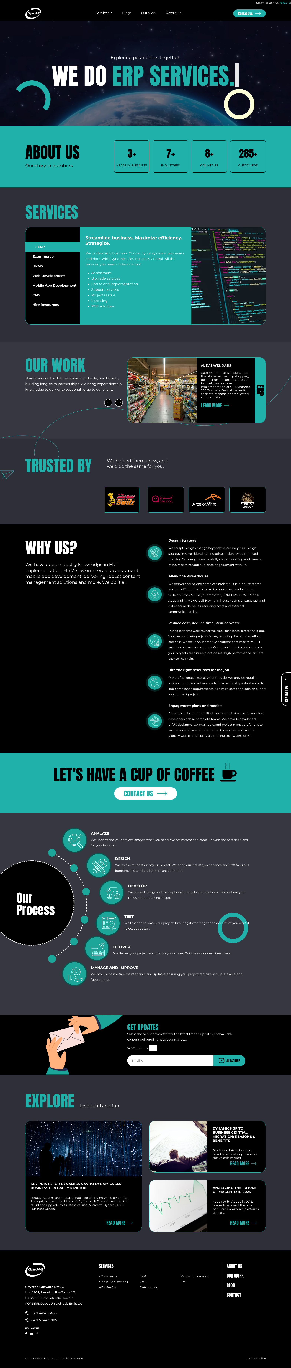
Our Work (235, 1275)
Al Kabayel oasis (216, 365)
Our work (149, 13)
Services (102, 13)
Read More (115, 1223)
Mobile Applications (113, 1282)
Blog (231, 1285)
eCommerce (108, 1276)
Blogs (126, 13)
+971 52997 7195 (44, 1320)
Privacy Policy (256, 1358)
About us (173, 13)
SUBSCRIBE (233, 1060)
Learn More (211, 405)
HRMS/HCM (107, 1287)
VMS (143, 1282)
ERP (143, 1276)
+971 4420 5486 (44, 1313)
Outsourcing (149, 1287)
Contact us (245, 13)
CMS (183, 1282)
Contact (234, 1295)
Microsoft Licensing (194, 1276)
